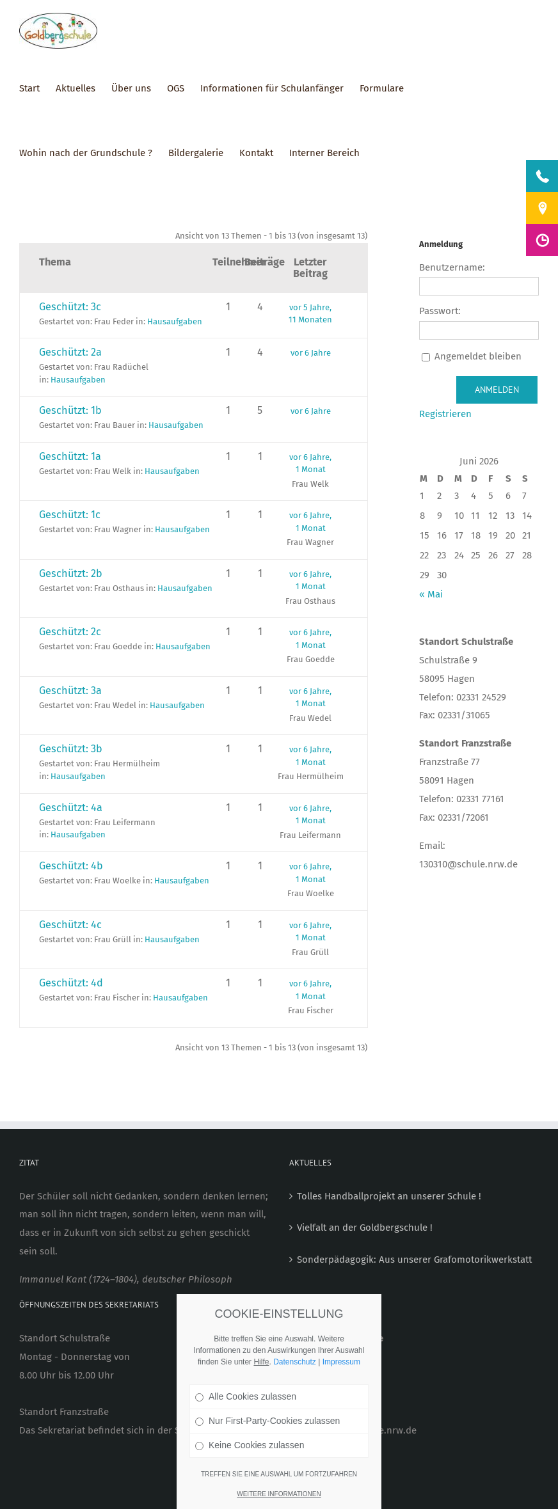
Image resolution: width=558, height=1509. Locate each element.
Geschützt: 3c (70, 307)
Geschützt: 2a (70, 352)
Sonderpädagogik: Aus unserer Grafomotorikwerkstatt (414, 1259)
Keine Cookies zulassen (249, 1445)
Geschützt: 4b (71, 866)
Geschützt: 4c (70, 925)
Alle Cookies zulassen (245, 1396)
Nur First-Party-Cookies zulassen (267, 1421)
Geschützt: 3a (70, 690)
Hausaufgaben (174, 321)
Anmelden (497, 389)
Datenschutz (294, 1361)
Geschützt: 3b (70, 749)
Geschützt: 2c (70, 632)
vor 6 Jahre (311, 353)
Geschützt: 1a (70, 456)
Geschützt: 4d (71, 983)
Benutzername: (452, 267)
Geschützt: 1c (69, 515)
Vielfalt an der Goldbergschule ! (365, 1227)
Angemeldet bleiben (478, 356)
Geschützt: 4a (70, 808)
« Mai (431, 594)
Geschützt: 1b (70, 410)
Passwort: (440, 311)
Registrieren (445, 414)
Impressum (341, 1361)
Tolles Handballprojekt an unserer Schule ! (389, 1196)
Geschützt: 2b (70, 573)
